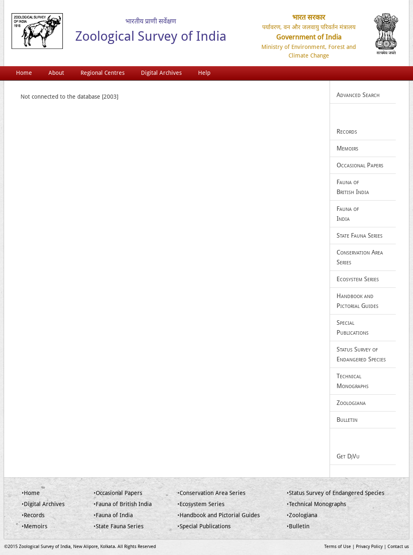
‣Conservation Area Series (211, 493)
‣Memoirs (34, 526)
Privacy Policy (369, 546)
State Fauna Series (360, 235)
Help (204, 72)
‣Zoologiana (302, 515)
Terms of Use (337, 546)
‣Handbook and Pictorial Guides (219, 515)
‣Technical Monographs (316, 504)
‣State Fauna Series (118, 526)
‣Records (33, 515)
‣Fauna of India (113, 515)
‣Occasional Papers (118, 493)
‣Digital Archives (43, 504)
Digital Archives (161, 72)
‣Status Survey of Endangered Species (335, 493)
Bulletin (347, 419)
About (56, 72)
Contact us (398, 546)
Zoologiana (351, 403)
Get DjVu (348, 456)
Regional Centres (103, 72)
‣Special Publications (204, 526)
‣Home (31, 493)
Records (347, 131)
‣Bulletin (298, 526)
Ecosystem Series (358, 279)
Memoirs (347, 148)
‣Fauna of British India (123, 504)
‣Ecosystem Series (201, 504)
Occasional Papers (360, 165)
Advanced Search (358, 95)
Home (24, 72)
